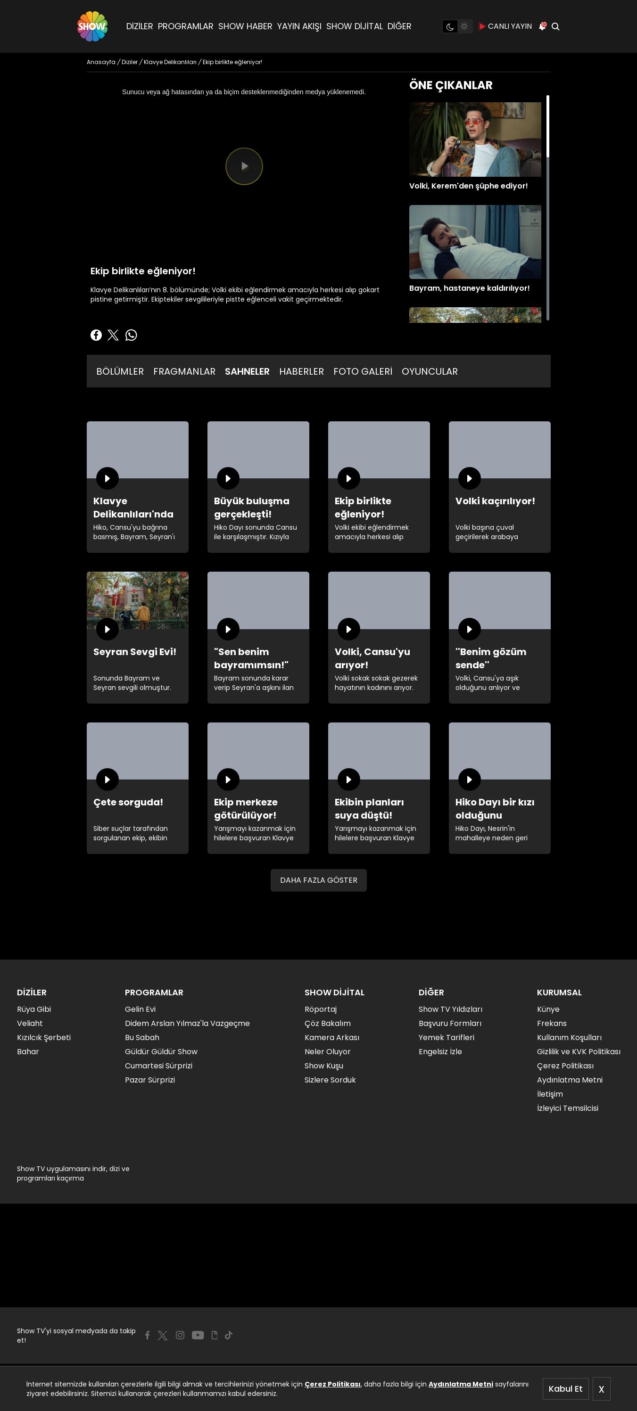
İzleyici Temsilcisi (567, 1108)
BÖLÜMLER (120, 371)
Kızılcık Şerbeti (44, 1037)
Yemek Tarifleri (446, 1037)
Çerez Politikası (333, 1384)
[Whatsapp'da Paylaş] (131, 335)
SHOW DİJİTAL (354, 26)
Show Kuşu (324, 1065)
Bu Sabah (142, 1037)
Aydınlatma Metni (461, 1384)
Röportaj (321, 1009)
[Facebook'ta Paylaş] (96, 335)
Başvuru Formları (450, 1023)
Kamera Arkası (332, 1037)
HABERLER (301, 371)
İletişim (550, 1094)
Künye (548, 1009)
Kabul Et (566, 1389)
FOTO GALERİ (362, 371)
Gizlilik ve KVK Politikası (578, 1051)
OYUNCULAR (430, 371)
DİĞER (400, 26)
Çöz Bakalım (328, 1023)
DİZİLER (139, 26)
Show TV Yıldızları (450, 1009)
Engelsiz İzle (440, 1051)
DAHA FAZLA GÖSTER (318, 880)
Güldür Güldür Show (161, 1051)
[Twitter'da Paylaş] (113, 335)
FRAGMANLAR (184, 371)
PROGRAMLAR (186, 26)
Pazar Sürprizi (150, 1080)
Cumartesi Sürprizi (158, 1065)
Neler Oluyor (328, 1051)
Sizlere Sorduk (330, 1080)
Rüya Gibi (34, 1009)
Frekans (552, 1023)
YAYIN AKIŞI (299, 26)
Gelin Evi (140, 1009)
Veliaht (30, 1023)
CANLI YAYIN (505, 26)
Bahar (28, 1051)
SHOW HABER (245, 26)
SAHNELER (247, 371)
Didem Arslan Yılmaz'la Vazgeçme (187, 1023)
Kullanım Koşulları (569, 1037)
